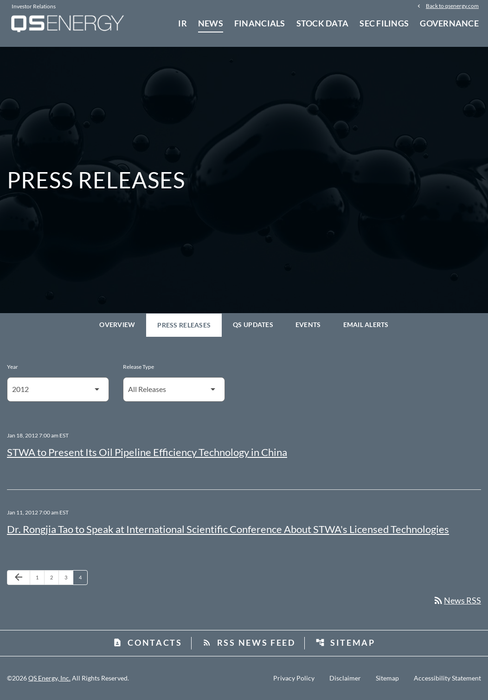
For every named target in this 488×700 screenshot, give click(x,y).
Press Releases (184, 325)
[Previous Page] (18, 577)
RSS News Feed (248, 642)
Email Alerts (366, 324)
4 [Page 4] (83, 577)
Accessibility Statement (447, 678)
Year (12, 366)
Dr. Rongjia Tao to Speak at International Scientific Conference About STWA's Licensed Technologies (228, 529)
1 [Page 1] (40, 577)
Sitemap (345, 642)
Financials (259, 23)
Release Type (138, 366)
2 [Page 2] (54, 577)
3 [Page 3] (68, 577)
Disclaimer (345, 678)
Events (308, 324)
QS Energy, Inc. (49, 678)
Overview (117, 324)
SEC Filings (384, 23)
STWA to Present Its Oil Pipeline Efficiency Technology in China (147, 452)
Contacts (147, 642)
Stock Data (322, 23)
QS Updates (253, 324)
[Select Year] (58, 389)
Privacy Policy (294, 678)
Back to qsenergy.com (452, 5)
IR (182, 23)
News (210, 23)
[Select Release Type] (174, 389)
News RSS (457, 600)
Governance (449, 23)
